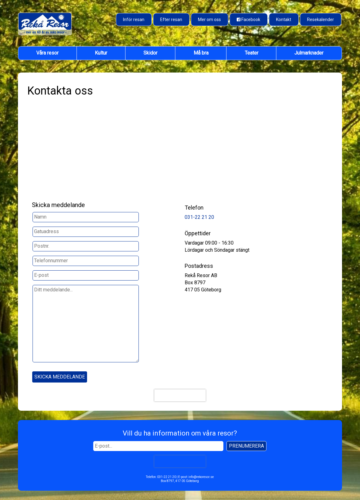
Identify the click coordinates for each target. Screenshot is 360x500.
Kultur (101, 53)
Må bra (201, 53)
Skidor (150, 53)
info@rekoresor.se (201, 477)
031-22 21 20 (199, 217)
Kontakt (283, 19)
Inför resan (133, 19)
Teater (251, 53)
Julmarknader (308, 53)
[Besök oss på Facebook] (249, 19)
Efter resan (171, 19)
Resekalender (320, 19)
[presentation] (180, 395)
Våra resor (47, 53)
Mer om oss (209, 19)
